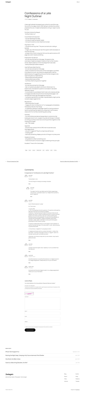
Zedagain (8, 2)
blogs (26, 150)
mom (43, 150)
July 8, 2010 (30, 175)
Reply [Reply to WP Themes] (29, 274)
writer (51, 150)
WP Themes (30, 267)
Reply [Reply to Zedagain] (31, 196)
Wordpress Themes (31, 256)
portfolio (47, 150)
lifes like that (39, 150)
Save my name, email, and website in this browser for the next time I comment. (39, 326)
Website (26, 321)
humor (30, 150)
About (78, 2)
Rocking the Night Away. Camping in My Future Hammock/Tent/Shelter (25, 355)
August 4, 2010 (31, 266)
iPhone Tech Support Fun (12, 351)
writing (55, 150)
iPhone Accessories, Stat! (13, 161)
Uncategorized (35, 19)
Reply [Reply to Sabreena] (29, 183)
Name (26, 311)
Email (26, 316)
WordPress (77, 389)
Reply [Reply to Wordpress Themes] (29, 262)
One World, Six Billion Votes (13, 359)
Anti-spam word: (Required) (29, 285)
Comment (27, 296)
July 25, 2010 (30, 255)
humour (33, 150)
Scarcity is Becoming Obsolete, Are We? (69, 161)
